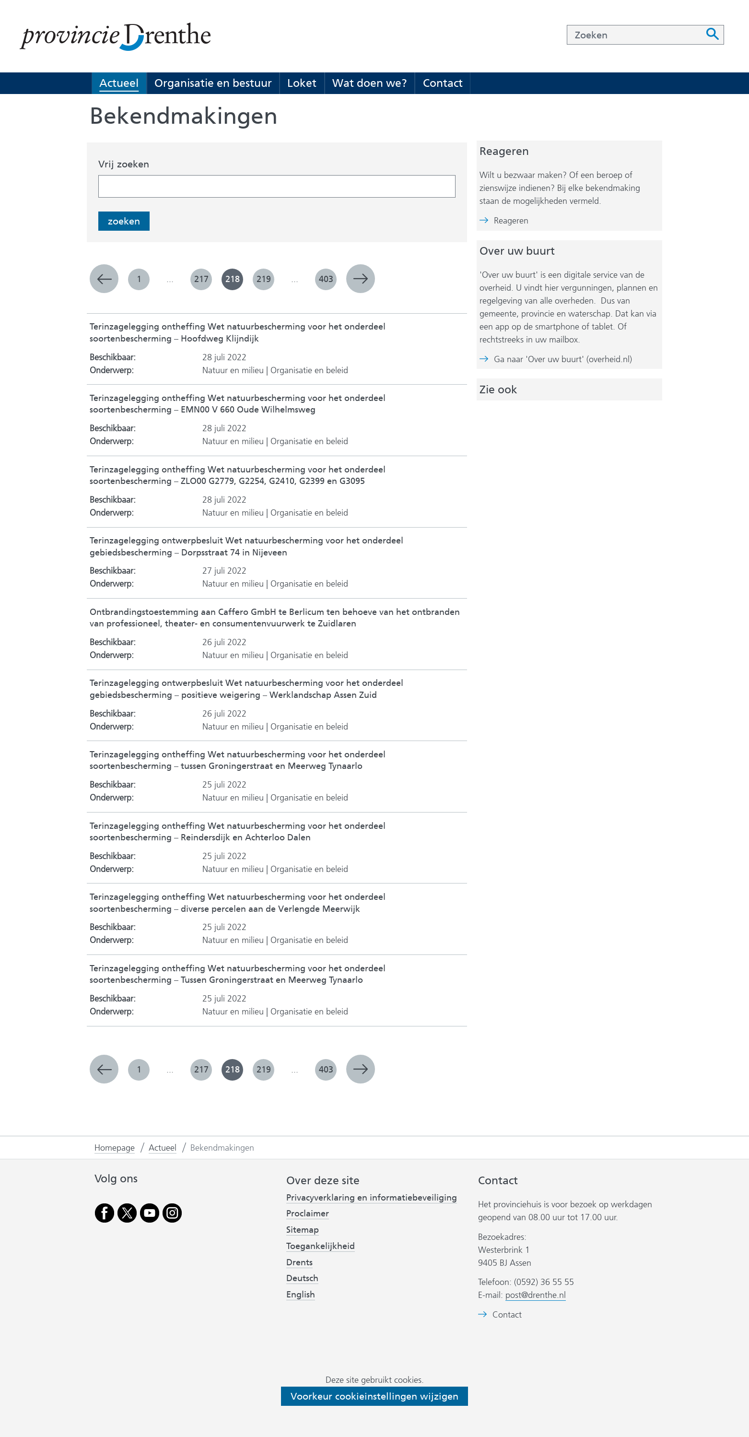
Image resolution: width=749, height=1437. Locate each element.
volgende (360, 278)
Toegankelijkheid (320, 1246)
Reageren (511, 220)
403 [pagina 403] (326, 279)
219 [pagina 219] (264, 279)
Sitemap (302, 1230)
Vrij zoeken (123, 164)
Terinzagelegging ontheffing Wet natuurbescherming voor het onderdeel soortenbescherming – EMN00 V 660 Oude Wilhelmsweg (238, 404)
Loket (301, 83)
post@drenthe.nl (535, 1295)
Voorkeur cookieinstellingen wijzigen (374, 1396)
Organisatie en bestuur (213, 83)
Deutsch (302, 1278)
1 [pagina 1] (139, 279)
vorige (104, 278)
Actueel (119, 83)
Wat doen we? (369, 83)
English (300, 1294)
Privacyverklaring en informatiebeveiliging (371, 1197)
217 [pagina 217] (201, 279)
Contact (443, 83)
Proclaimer (307, 1213)
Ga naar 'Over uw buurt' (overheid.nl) (563, 359)
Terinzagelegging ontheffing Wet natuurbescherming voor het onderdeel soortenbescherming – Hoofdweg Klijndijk (238, 332)
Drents (299, 1262)
